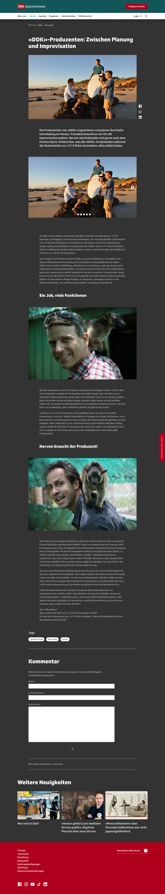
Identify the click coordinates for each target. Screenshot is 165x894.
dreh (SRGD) (52, 639)
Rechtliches (23, 857)
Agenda (42, 16)
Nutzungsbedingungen (28, 864)
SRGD (40, 25)
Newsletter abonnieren (132, 850)
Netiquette (23, 860)
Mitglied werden (137, 6)
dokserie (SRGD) (36, 639)
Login (137, 16)
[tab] (75, 214)
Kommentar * (34, 704)
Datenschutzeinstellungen (30, 871)
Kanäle (32, 16)
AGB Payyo (22, 867)
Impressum (23, 854)
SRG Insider (48, 25)
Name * (31, 681)
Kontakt (21, 850)
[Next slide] (132, 187)
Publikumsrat (85, 16)
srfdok (65, 639)
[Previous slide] (32, 187)
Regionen (54, 16)
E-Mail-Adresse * (36, 693)
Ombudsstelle (68, 16)
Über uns (21, 16)
